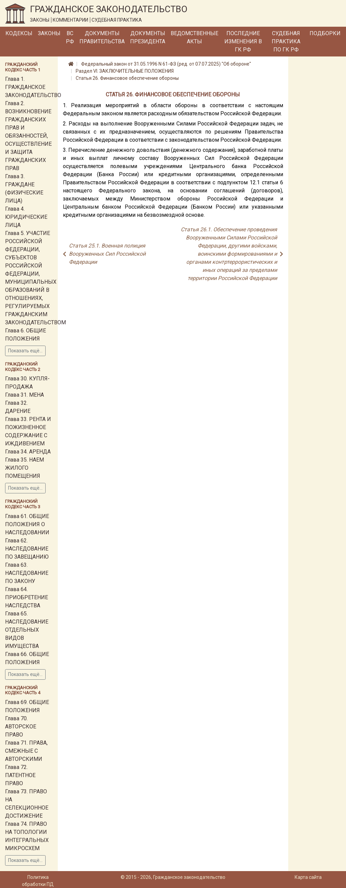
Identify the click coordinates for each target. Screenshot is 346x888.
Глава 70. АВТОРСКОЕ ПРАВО (20, 726)
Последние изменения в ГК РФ (243, 41)
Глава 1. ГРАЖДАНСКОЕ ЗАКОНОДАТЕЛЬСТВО (33, 87)
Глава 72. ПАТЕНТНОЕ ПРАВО (20, 775)
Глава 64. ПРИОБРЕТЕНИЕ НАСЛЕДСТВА (26, 597)
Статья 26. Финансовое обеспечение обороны (127, 78)
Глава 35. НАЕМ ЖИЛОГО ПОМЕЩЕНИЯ (24, 468)
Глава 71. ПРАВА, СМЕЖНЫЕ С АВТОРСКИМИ (26, 751)
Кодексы (18, 33)
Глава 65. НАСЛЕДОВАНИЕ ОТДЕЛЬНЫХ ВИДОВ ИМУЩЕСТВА (26, 629)
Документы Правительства (102, 37)
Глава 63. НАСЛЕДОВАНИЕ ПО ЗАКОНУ (26, 573)
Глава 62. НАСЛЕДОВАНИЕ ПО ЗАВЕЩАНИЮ (27, 548)
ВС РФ (70, 37)
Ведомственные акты (194, 37)
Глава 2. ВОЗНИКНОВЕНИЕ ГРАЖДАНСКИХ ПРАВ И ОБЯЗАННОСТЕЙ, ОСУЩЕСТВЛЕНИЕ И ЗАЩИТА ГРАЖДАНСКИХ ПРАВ (28, 135)
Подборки (325, 33)
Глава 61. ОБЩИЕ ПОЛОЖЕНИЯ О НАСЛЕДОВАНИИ (27, 524)
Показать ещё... (25, 350)
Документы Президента (147, 37)
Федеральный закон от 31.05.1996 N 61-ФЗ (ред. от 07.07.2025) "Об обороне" (166, 64)
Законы (49, 33)
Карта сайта (308, 877)
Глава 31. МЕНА (24, 395)
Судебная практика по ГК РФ (286, 41)
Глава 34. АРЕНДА (28, 451)
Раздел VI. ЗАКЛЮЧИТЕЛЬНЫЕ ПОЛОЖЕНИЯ (125, 71)
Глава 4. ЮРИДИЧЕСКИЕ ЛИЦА (26, 217)
